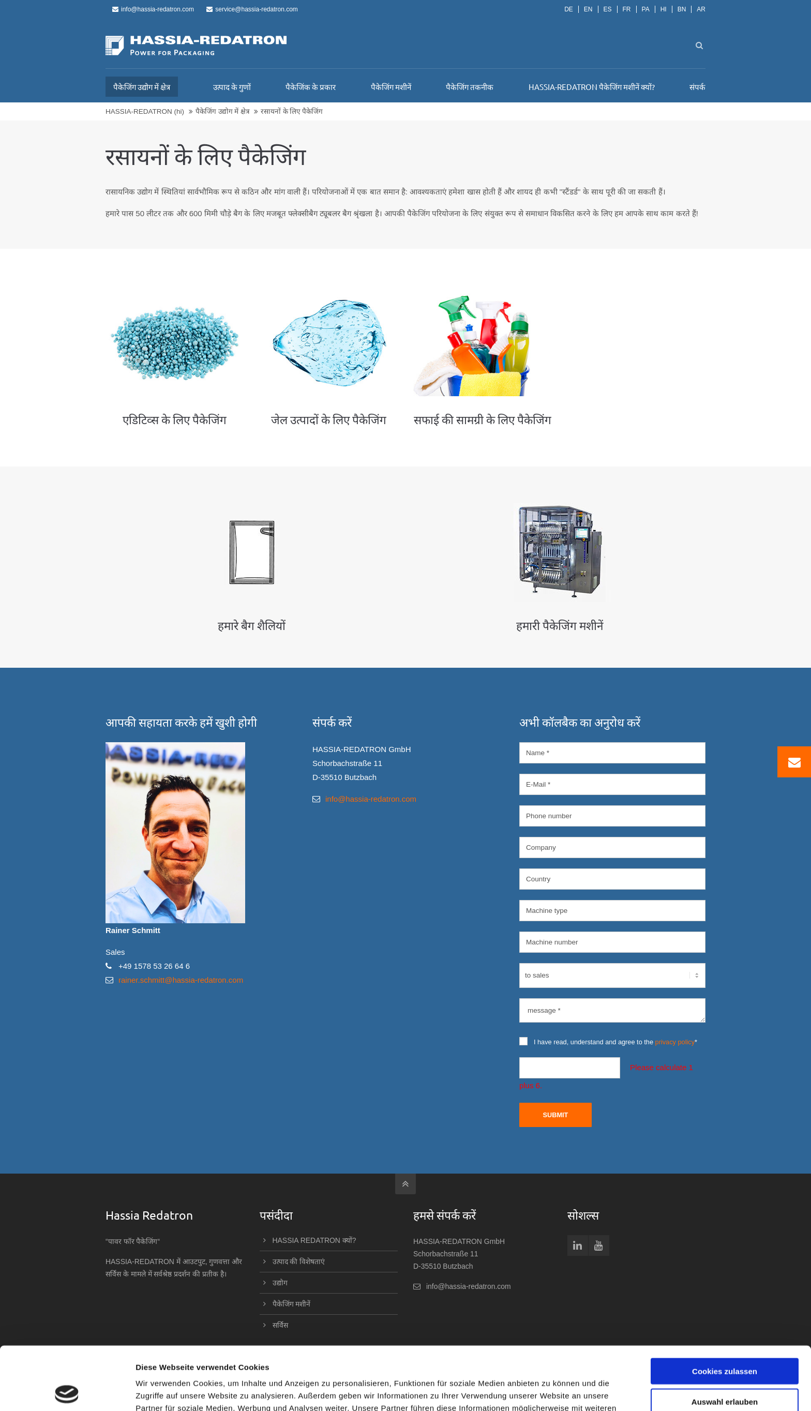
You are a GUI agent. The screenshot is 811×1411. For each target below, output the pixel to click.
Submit (555, 1115)
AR (701, 9)
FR (627, 9)
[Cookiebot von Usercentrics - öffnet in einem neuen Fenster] (67, 1391)
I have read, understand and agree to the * (608, 1041)
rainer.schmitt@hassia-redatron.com (180, 979)
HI (663, 9)
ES (608, 9)
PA (646, 9)
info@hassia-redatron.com (153, 9)
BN (682, 9)
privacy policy (675, 1042)
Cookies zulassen (724, 1307)
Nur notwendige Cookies (724, 1368)
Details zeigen (550, 1390)
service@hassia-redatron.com (252, 9)
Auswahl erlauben (725, 1338)
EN (588, 9)
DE (568, 9)
